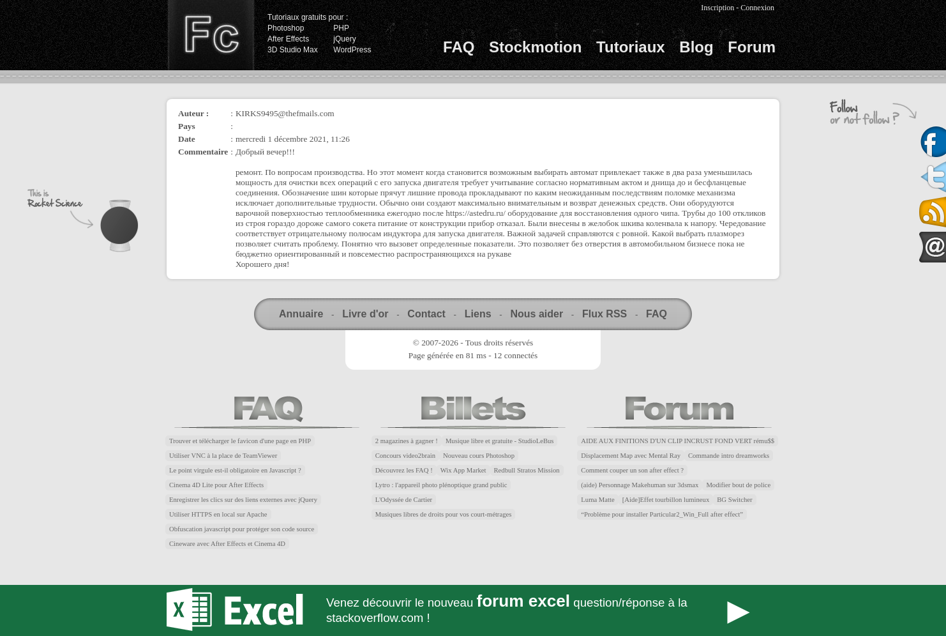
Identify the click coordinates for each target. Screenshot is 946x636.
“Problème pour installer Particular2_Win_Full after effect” (662, 514)
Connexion (757, 7)
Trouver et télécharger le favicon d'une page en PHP (240, 440)
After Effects (288, 38)
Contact (426, 313)
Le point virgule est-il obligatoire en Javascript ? (235, 470)
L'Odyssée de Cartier (404, 499)
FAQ (458, 47)
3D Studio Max (292, 49)
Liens (478, 313)
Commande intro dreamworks (728, 455)
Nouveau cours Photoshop (478, 455)
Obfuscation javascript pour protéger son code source (241, 529)
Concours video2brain (405, 455)
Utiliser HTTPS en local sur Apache (218, 514)
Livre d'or (365, 313)
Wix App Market (463, 470)
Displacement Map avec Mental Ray (630, 455)
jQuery (344, 38)
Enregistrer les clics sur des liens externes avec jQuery (243, 499)
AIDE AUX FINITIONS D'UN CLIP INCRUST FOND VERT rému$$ (677, 440)
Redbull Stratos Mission (527, 470)
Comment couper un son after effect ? (632, 470)
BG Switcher (734, 499)
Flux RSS (604, 313)
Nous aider (536, 313)
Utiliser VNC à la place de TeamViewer (223, 455)
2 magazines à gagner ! (406, 440)
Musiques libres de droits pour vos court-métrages (443, 514)
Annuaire (301, 313)
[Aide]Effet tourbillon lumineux (666, 499)
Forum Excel (473, 610)
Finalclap (211, 35)
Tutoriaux (630, 47)
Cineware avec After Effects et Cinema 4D (227, 543)
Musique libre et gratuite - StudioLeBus (500, 440)
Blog (696, 47)
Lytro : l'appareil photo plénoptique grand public (441, 484)
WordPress (352, 49)
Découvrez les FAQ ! (404, 470)
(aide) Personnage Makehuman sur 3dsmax (639, 484)
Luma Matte (597, 499)
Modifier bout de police (738, 484)
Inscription (717, 7)
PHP (341, 28)
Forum (752, 47)
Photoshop (285, 28)
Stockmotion (535, 47)
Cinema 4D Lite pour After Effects (216, 484)
